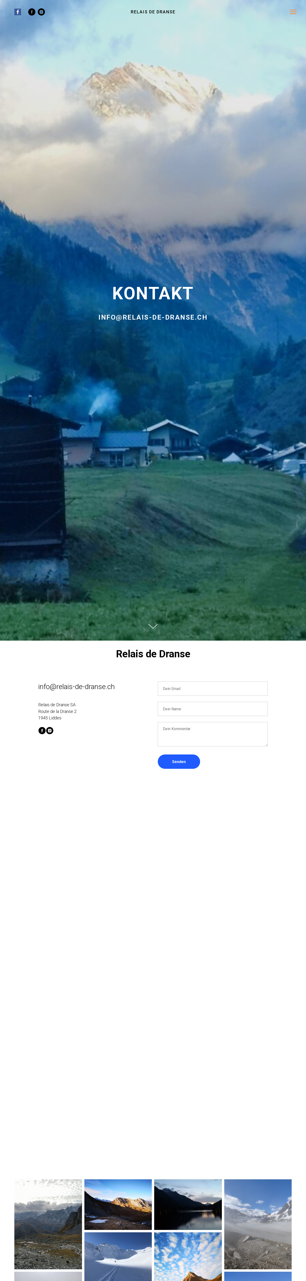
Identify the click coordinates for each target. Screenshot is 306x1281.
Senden (179, 761)
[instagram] (41, 14)
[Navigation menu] (293, 12)
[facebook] (31, 14)
